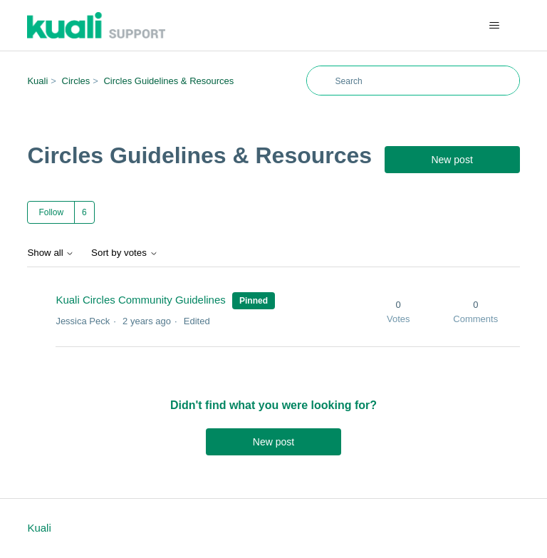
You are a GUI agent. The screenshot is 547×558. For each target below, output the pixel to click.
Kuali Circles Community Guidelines (142, 300)
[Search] (413, 80)
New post (451, 159)
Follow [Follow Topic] (50, 212)
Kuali (37, 81)
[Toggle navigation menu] (494, 25)
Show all (50, 252)
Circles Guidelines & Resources (168, 81)
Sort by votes (124, 252)
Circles (76, 81)
